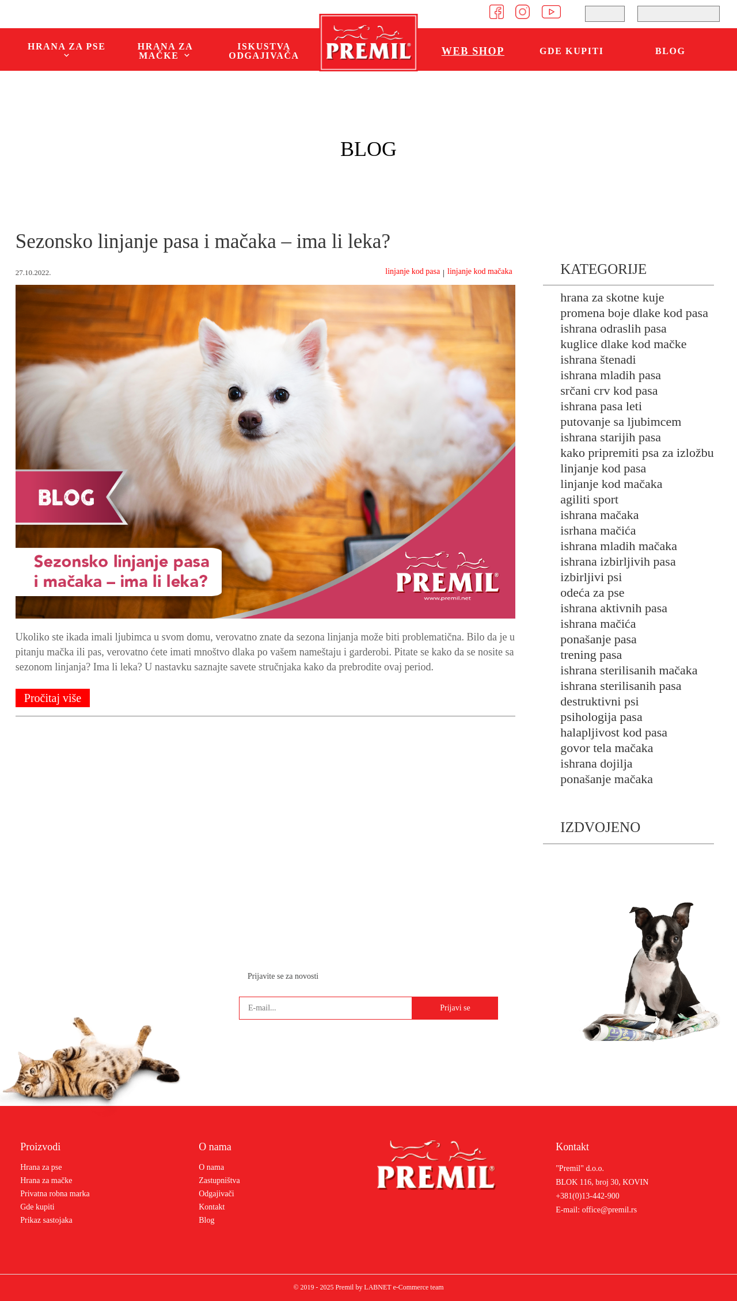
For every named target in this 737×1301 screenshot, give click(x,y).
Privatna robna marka (55, 1193)
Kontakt (212, 1207)
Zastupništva (219, 1180)
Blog (670, 51)
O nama (211, 1167)
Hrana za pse (41, 1167)
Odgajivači (216, 1193)
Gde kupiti (572, 51)
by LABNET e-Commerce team (399, 1287)
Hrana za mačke (46, 1180)
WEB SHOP (473, 51)
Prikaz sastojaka (46, 1220)
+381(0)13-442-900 (588, 1196)
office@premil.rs (609, 1210)
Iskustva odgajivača (264, 50)
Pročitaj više (52, 698)
